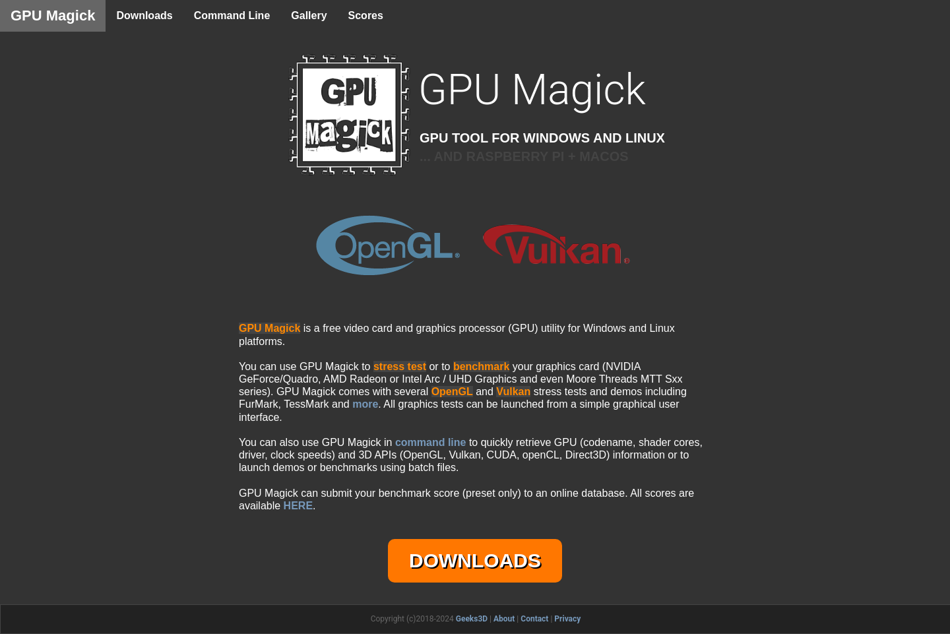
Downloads (144, 15)
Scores (365, 15)
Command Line (232, 15)
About (504, 618)
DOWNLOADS (475, 560)
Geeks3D (472, 618)
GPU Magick (53, 15)
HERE (298, 505)
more (365, 404)
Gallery (309, 15)
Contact (534, 618)
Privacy (567, 618)
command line (430, 442)
